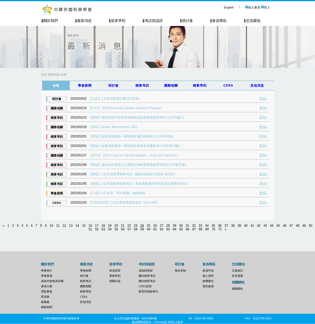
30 (181, 225)
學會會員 (46, 275)
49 (304, 225)
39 (239, 225)
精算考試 (85, 281)
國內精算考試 (147, 275)
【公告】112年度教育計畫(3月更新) (114, 98)
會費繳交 (208, 281)
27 (161, 225)
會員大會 (46, 286)
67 (194, 229)
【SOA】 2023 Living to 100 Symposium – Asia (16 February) (133, 155)
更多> (263, 98)
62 (162, 229)
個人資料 (208, 275)
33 (200, 225)
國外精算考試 (147, 281)
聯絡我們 (46, 307)
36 (220, 225)
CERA (83, 296)
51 (90, 229)
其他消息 (85, 301)
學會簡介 (46, 270)
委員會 (45, 296)
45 (278, 225)
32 (194, 225)
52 (97, 229)
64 (174, 229)
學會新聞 (85, 270)
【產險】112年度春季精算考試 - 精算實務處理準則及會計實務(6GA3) (138, 183)
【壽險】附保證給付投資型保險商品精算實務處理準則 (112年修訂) (136, 117)
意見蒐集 (237, 275)
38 (233, 225)
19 (109, 225)
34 (207, 225)
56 (123, 229)
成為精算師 (146, 270)
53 (103, 229)
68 (200, 229)
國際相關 (85, 286)
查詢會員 (208, 286)
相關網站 (237, 288)
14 (77, 225)
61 (155, 229)
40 (246, 225)
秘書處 (45, 301)
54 (110, 229)
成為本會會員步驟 (52, 281)
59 (142, 229)
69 (207, 229)
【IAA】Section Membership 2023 (113, 127)
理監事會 (46, 291)
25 (148, 225)
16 (90, 225)
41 (252, 225)
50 (310, 225)
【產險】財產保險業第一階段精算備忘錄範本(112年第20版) (131, 136)
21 (123, 225)
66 (187, 229)
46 (284, 225)
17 (97, 225)
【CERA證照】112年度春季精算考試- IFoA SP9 (123, 202)
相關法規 (115, 281)
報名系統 (180, 270)
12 (64, 225)
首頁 (44, 74)
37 (226, 225)
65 (181, 229)
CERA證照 (145, 286)
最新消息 (53, 74)
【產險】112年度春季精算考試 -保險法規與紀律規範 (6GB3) (132, 174)
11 (58, 225)
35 (213, 225)
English (229, 7)
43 (265, 225)
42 (259, 225)
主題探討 (237, 270)
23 (135, 225)
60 (148, 229)
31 (187, 225)
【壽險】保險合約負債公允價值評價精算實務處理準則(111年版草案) (137, 164)
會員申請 (208, 270)
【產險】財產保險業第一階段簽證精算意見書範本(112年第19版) (134, 146)
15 (84, 225)
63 (168, 229)
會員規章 (115, 270)
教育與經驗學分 (148, 291)
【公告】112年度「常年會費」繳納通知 (117, 193)
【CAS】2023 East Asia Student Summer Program (125, 108)
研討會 (84, 275)
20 (116, 225)
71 (220, 229)
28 (168, 225)
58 (136, 229)
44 (271, 225)
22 (129, 225)
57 (129, 229)
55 (116, 229)
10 (51, 225)
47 (291, 225)
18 (103, 225)
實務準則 (115, 275)
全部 (64, 74)
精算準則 (85, 291)
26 (155, 225)
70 (213, 229)
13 (71, 225)
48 (297, 225)
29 (174, 225)
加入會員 (252, 7)
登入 (265, 7)
